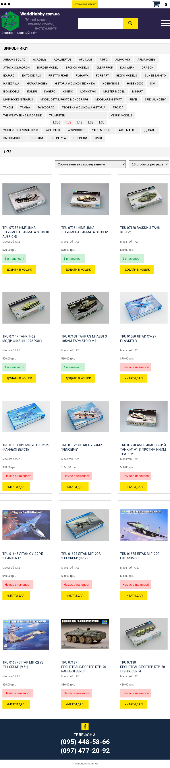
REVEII (133, 99)
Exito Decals (31, 75)
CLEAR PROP (105, 67)
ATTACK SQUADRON (16, 67)
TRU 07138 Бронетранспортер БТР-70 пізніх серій (142, 666)
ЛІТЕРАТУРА (58, 138)
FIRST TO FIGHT (58, 75)
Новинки (80, 138)
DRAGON (147, 67)
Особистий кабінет (85, 4)
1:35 (101, 122)
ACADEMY (39, 59)
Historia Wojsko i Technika (75, 83)
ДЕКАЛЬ (150, 130)
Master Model (114, 91)
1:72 (68, 122)
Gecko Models (126, 75)
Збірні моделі (13, 138)
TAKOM (8, 107)
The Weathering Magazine (22, 115)
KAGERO (49, 91)
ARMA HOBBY (146, 59)
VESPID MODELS (121, 115)
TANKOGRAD (46, 107)
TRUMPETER (57, 115)
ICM (152, 83)
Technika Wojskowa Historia (83, 107)
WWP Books (76, 130)
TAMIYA (25, 107)
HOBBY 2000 (135, 83)
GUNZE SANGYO (155, 75)
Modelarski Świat (108, 99)
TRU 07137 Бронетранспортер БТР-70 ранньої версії (83, 666)
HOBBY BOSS (111, 83)
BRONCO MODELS (77, 67)
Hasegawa (11, 83)
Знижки (37, 138)
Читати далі (134, 378)
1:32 (90, 122)
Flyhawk (82, 75)
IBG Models (11, 91)
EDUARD (9, 75)
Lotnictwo (88, 91)
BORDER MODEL (47, 67)
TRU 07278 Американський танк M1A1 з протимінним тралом (143, 449)
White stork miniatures (20, 130)
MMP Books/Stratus (18, 99)
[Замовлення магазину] (90, 164)
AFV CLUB (85, 59)
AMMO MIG (122, 59)
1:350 (56, 122)
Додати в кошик (19, 269)
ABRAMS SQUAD (14, 59)
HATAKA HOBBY (37, 83)
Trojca (118, 107)
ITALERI (32, 91)
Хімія (98, 138)
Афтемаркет (128, 130)
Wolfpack (53, 130)
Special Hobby (155, 99)
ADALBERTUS (62, 59)
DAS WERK (127, 67)
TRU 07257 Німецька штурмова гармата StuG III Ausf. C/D (25, 232)
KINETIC (68, 91)
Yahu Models (101, 130)
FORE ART (102, 75)
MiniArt (137, 91)
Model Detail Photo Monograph (64, 99)
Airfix (104, 59)
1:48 (79, 122)
